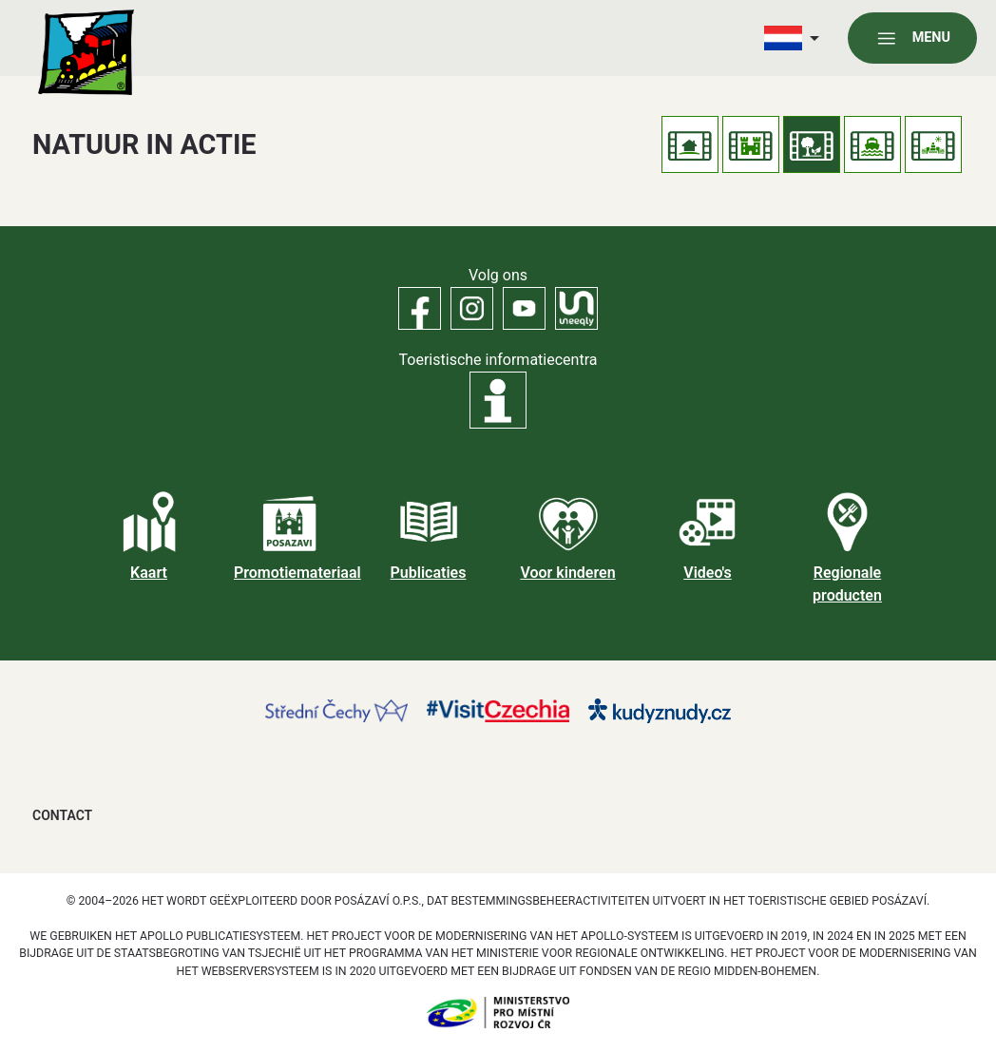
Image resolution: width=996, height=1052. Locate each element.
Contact (62, 815)
